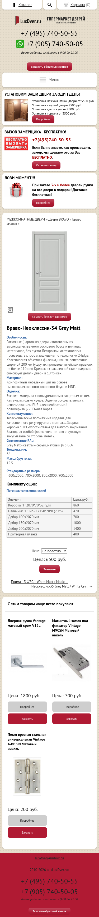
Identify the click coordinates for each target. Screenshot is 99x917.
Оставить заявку (46, 165)
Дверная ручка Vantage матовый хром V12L (27, 623)
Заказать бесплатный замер (49, 317)
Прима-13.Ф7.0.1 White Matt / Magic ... (39, 582)
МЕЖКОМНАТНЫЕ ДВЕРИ (26, 219)
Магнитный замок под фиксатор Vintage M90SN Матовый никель (70, 628)
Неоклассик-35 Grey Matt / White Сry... (59, 586)
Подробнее (43, 119)
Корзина (77, 4)
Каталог (25, 4)
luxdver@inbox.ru (49, 858)
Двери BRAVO (58, 219)
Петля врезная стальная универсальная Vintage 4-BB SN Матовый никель (27, 741)
